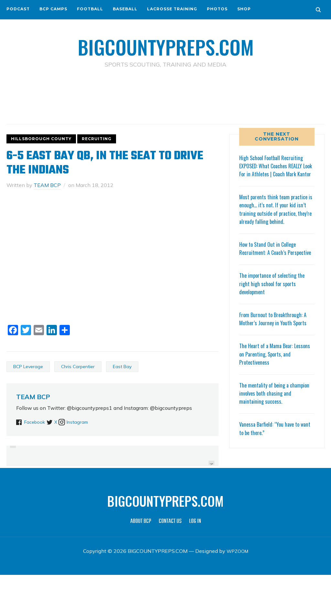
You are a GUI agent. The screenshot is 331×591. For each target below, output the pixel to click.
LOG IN (195, 537)
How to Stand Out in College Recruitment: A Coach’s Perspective (270, 260)
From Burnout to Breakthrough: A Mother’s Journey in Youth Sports (275, 335)
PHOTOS (217, 8)
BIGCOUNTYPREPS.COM (165, 45)
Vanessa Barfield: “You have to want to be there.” (271, 444)
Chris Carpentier (78, 366)
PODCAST (18, 8)
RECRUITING (97, 138)
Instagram (91, 421)
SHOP (244, 8)
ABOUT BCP (140, 537)
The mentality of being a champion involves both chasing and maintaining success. (273, 409)
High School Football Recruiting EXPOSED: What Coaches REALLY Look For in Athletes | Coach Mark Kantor (276, 169)
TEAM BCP (47, 185)
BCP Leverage (28, 366)
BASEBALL (125, 8)
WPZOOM (237, 567)
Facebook (36, 421)
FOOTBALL (90, 8)
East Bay (122, 366)
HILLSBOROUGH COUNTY (41, 138)
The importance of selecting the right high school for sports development (274, 299)
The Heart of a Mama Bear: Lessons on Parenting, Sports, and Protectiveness (276, 370)
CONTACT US (170, 537)
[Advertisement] (165, 97)
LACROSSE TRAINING (172, 8)
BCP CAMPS (53, 8)
